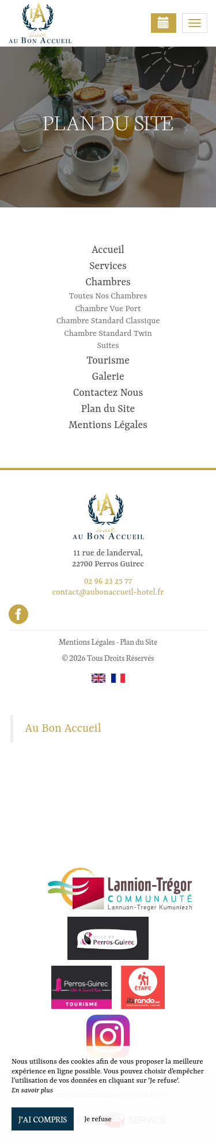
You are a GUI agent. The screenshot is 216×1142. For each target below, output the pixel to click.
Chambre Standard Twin (107, 333)
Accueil (108, 250)
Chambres (108, 282)
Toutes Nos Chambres (108, 296)
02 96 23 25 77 (108, 581)
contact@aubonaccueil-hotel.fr (108, 592)
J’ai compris (42, 1119)
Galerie (108, 377)
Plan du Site (108, 409)
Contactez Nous (108, 393)
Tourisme (108, 360)
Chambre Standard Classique (108, 321)
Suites (108, 345)
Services (108, 266)
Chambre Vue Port (108, 308)
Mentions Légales (108, 425)
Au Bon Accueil (63, 729)
